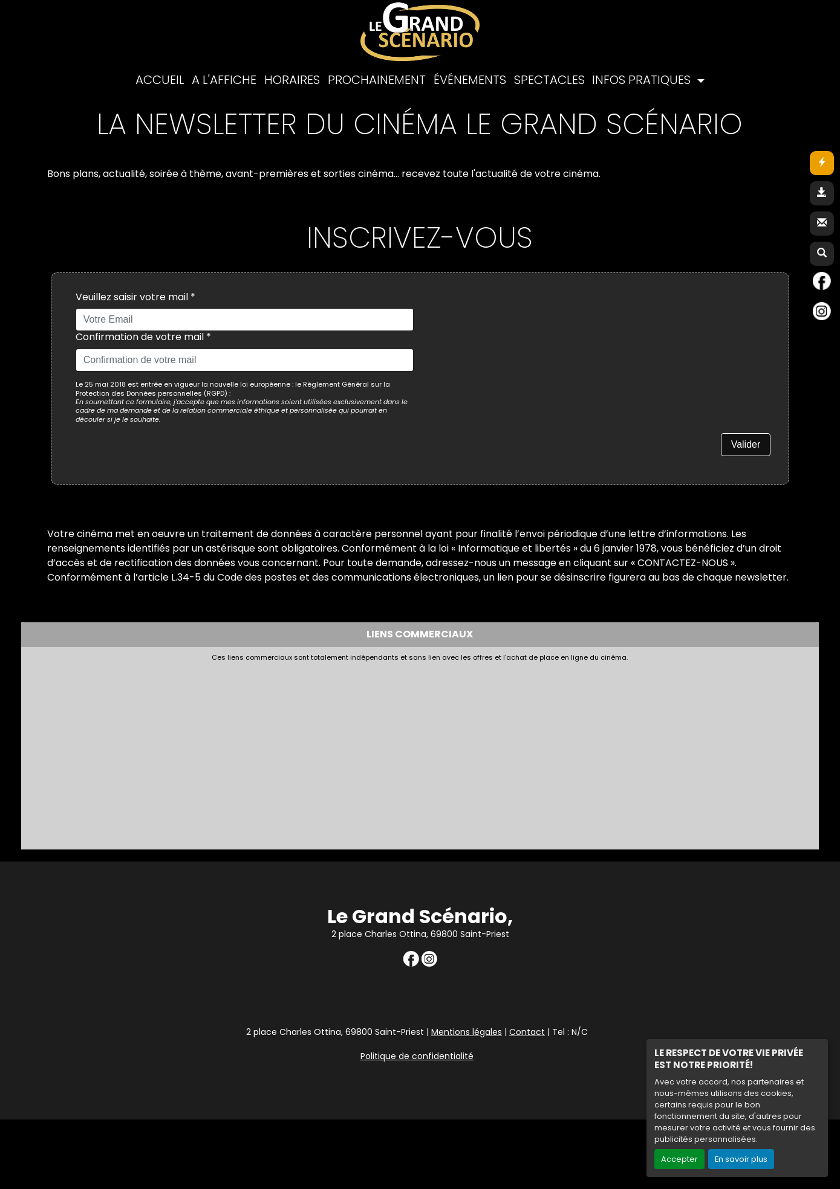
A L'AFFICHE (224, 79)
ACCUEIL (159, 79)
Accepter (679, 1159)
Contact (527, 1032)
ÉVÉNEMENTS (470, 79)
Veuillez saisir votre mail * (135, 297)
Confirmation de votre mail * (143, 337)
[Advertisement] (320, 752)
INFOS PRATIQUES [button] (643, 79)
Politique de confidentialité (417, 1056)
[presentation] (518, 314)
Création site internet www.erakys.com (751, 1108)
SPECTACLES (549, 79)
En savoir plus (741, 1159)
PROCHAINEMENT (377, 79)
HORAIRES (292, 79)
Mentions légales (466, 1032)
